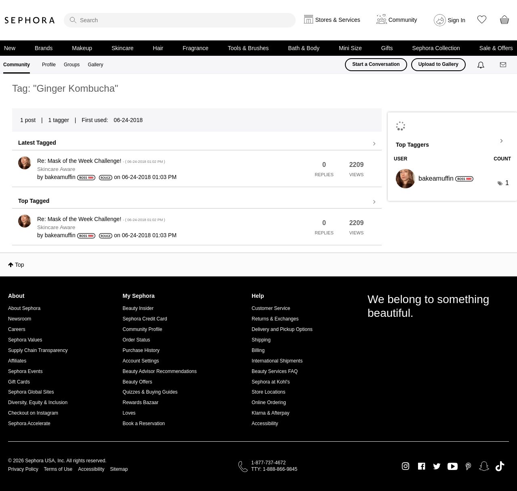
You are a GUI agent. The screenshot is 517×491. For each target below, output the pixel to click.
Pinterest (468, 466)
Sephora (30, 20)
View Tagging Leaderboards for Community (452, 141)
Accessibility (265, 423)
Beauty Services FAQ (275, 371)
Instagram (406, 466)
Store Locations (268, 392)
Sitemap (119, 469)
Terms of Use (58, 469)
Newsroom (19, 319)
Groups (72, 64)
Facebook (421, 466)
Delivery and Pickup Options (282, 329)
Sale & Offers (496, 48)
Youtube (453, 467)
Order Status (136, 340)
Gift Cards (19, 382)
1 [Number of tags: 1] (507, 182)
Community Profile (142, 329)
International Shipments (277, 361)
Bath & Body (303, 48)
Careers (16, 329)
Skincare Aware (56, 169)
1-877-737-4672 (268, 463)
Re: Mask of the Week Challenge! (101, 161)
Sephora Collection (436, 48)
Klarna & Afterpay (270, 413)
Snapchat (484, 466)
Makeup (82, 48)
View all (197, 144)
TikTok (500, 466)
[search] (180, 20)
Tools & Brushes (248, 48)
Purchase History (141, 350)
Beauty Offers (137, 382)
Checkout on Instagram (33, 413)
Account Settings (141, 361)
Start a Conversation (375, 64)
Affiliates (17, 361)
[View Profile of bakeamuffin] (60, 177)
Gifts (387, 48)
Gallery (95, 64)
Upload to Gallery (438, 64)
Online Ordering (269, 402)
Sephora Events (25, 371)
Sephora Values (25, 340)
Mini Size (350, 48)
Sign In (457, 20)
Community (16, 64)
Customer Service (271, 308)
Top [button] (19, 264)
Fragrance (195, 48)
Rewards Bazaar (141, 402)
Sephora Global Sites (31, 392)
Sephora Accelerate (29, 423)
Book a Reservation (144, 423)
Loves (129, 413)
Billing (258, 350)
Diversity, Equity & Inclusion (37, 402)
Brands (44, 48)
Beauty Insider (138, 308)
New (9, 48)
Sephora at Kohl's (271, 382)
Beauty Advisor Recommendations (160, 371)
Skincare (122, 48)
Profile (49, 64)
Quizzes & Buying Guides (150, 392)
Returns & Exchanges (275, 319)
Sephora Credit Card (145, 319)
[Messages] (504, 65)
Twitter (437, 466)
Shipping (261, 340)
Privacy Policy (23, 469)
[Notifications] (482, 65)
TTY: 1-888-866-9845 (274, 469)
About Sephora (24, 308)
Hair (158, 48)
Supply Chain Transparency (37, 350)
